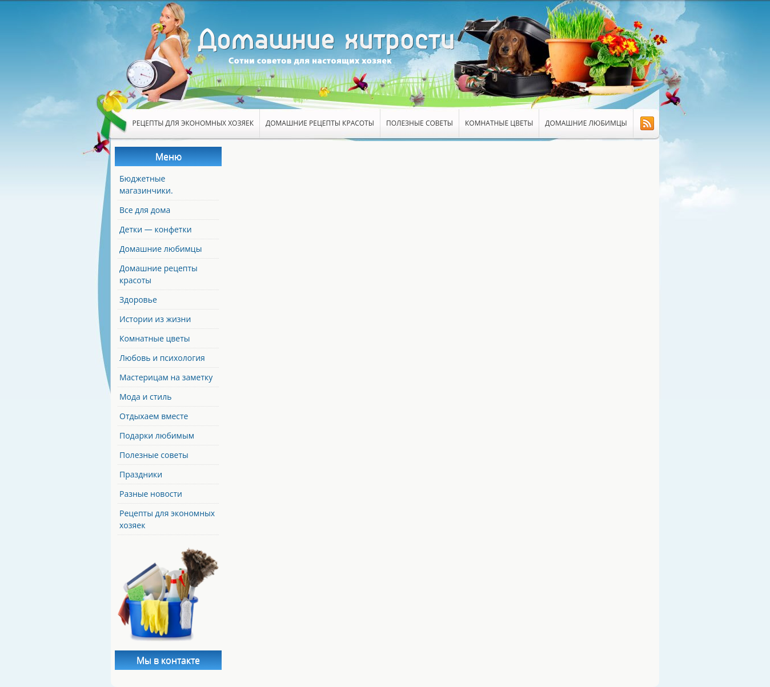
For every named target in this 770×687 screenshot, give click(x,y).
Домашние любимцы (586, 123)
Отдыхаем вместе (153, 416)
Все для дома (144, 209)
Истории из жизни (155, 319)
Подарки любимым (156, 435)
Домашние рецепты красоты (320, 123)
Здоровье (138, 299)
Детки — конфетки (155, 229)
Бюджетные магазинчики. (146, 184)
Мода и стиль (145, 396)
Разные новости (150, 493)
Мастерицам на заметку (165, 377)
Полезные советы (419, 123)
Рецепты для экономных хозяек (193, 123)
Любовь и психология (162, 357)
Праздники (140, 474)
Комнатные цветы (499, 123)
